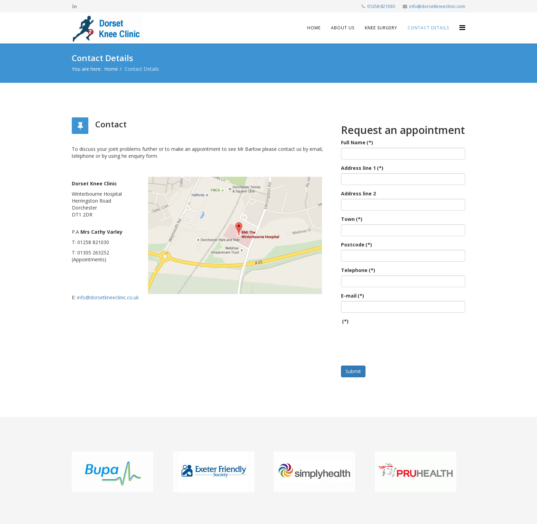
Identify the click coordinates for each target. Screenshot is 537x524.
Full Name (357, 142)
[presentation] (393, 340)
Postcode (356, 244)
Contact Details (428, 28)
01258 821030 (381, 6)
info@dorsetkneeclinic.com (437, 6)
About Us (342, 28)
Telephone (358, 270)
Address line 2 (358, 193)
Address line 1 (362, 168)
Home (314, 28)
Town (351, 219)
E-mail (352, 295)
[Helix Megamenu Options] (462, 27)
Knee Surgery (381, 28)
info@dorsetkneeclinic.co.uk (108, 297)
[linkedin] (74, 6)
